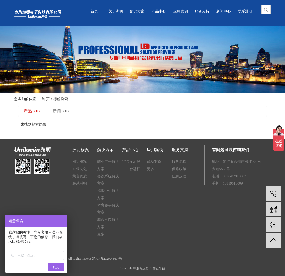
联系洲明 (245, 11)
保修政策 (179, 169)
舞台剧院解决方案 (108, 223)
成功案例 (154, 162)
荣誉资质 (79, 176)
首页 (94, 11)
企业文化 (79, 169)
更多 (100, 234)
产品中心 (159, 11)
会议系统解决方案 (108, 179)
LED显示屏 (131, 162)
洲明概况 (79, 162)
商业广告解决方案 (108, 165)
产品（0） (33, 111)
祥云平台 (158, 268)
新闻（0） (62, 111)
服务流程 (179, 162)
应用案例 (180, 11)
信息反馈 (179, 176)
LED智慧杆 (131, 169)
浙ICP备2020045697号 (107, 258)
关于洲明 (116, 11)
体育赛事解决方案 (108, 208)
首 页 (45, 99)
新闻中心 (223, 11)
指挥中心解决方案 (108, 194)
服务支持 (202, 11)
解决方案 (137, 11)
